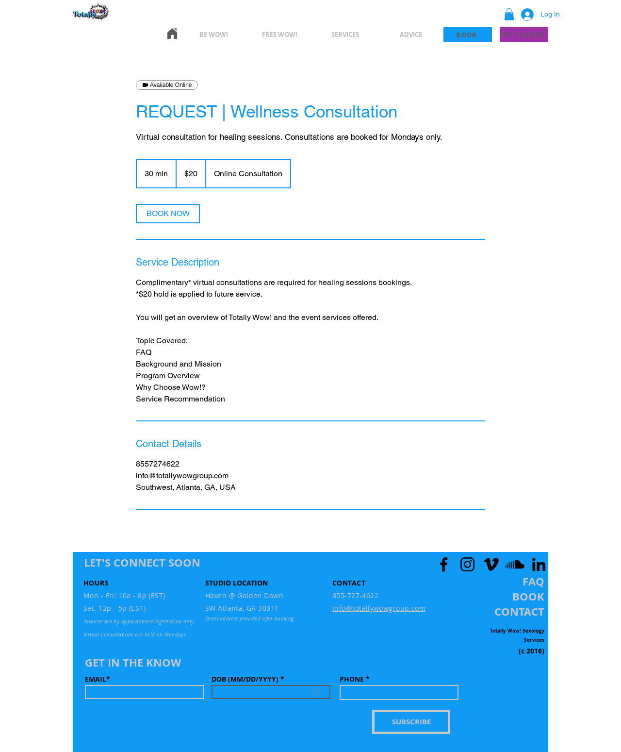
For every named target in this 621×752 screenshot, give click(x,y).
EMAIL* (97, 679)
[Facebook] (443, 564)
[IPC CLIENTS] (524, 34)
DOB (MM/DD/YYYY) (250, 679)
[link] (168, 213)
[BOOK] (467, 34)
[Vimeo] (491, 564)
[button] (509, 14)
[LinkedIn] (538, 564)
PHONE (352, 679)
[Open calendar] (316, 692)
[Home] (172, 33)
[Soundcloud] (515, 564)
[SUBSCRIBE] (411, 722)
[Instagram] (467, 564)
